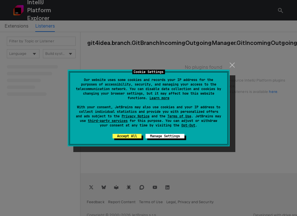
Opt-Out (188, 125)
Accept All (127, 136)
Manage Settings (165, 136)
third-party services (108, 121)
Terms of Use (179, 116)
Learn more (159, 98)
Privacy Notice (135, 116)
